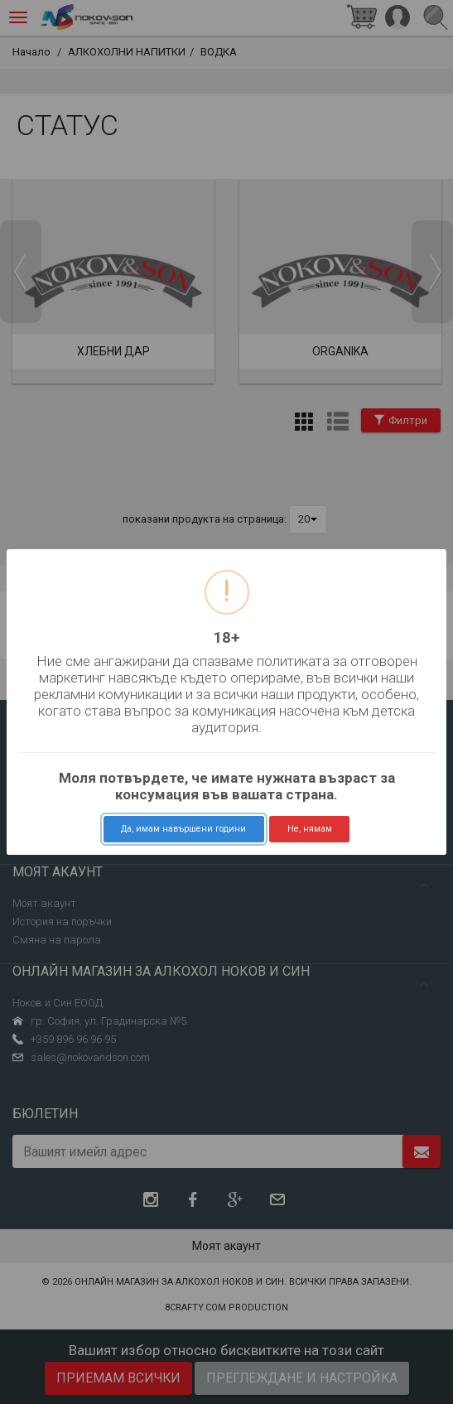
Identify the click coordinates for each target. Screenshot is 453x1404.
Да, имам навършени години (183, 828)
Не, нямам (309, 828)
